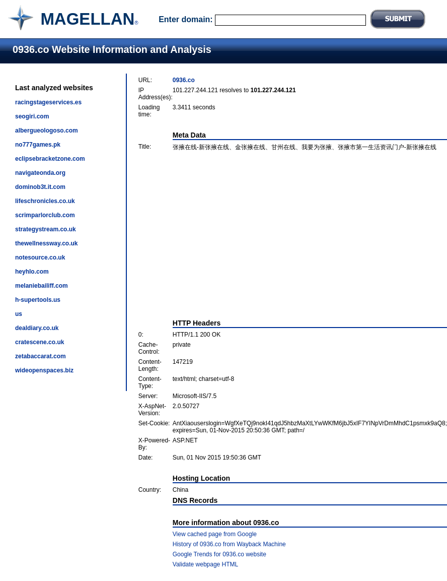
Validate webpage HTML (206, 564)
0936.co (184, 80)
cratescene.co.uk (39, 342)
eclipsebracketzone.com (50, 158)
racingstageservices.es (48, 102)
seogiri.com (32, 116)
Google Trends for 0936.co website (219, 554)
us (18, 313)
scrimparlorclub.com (45, 215)
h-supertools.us (37, 299)
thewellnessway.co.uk (46, 243)
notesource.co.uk (40, 257)
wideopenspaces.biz (44, 370)
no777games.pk (37, 144)
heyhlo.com (32, 271)
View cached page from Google (215, 534)
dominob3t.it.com (40, 186)
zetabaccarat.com (40, 356)
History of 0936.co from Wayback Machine (229, 544)
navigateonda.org (40, 172)
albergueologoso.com (46, 130)
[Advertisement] (293, 235)
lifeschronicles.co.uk (45, 201)
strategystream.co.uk (45, 229)
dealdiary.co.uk (36, 328)
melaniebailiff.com (41, 285)
